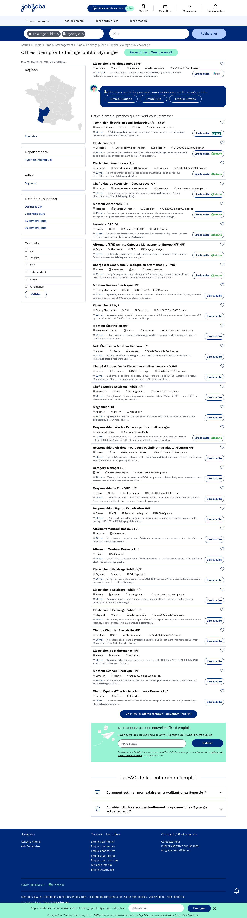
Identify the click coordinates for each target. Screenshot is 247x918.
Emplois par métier (103, 841)
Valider (36, 294)
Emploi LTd (153, 99)
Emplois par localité (103, 855)
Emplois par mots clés (104, 860)
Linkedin (56, 885)
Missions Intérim (101, 865)
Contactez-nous (170, 841)
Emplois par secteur (103, 846)
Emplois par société (103, 851)
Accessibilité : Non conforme (167, 896)
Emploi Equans (121, 99)
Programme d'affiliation (175, 850)
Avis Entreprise (30, 846)
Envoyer (199, 908)
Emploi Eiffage (185, 99)
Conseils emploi (31, 841)
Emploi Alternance (102, 869)
